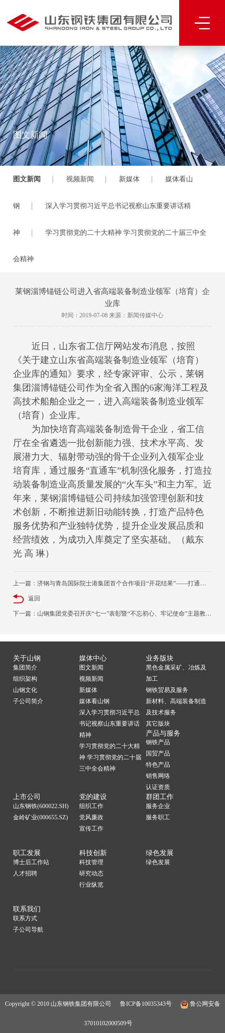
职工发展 (27, 852)
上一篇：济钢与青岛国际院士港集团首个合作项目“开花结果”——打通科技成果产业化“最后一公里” (112, 583)
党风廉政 (91, 817)
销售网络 (158, 776)
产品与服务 (163, 733)
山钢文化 (25, 690)
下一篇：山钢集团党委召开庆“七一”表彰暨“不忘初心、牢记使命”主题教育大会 (112, 613)
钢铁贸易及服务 (167, 690)
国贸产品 (158, 753)
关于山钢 (27, 658)
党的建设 (93, 796)
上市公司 (27, 796)
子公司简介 (28, 701)
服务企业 (158, 806)
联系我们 (27, 909)
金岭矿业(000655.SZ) (40, 817)
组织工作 (91, 806)
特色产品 (158, 764)
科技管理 (91, 862)
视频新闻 (80, 179)
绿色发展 (160, 852)
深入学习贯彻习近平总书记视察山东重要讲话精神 (109, 723)
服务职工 (158, 817)
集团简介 (25, 667)
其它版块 (158, 723)
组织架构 (25, 679)
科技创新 (93, 852)
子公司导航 (28, 929)
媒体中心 (93, 658)
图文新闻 (27, 179)
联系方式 (25, 918)
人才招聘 (25, 873)
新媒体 (129, 179)
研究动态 (91, 873)
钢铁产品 (158, 742)
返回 (26, 599)
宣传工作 (91, 828)
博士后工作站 (31, 862)
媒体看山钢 (94, 701)
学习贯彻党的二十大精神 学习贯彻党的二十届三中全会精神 (110, 757)
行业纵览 (91, 884)
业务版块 (160, 658)
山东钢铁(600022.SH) (41, 806)
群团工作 (160, 796)
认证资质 (158, 787)
